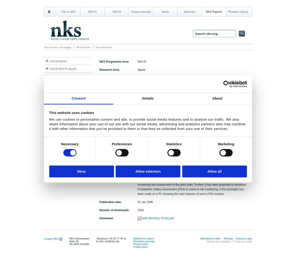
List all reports (58, 61)
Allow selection (147, 171)
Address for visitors (143, 238)
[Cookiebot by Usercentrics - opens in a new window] (227, 84)
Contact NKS (51, 238)
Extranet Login (244, 238)
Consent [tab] (79, 98)
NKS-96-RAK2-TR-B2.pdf (157, 218)
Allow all (214, 171)
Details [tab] (148, 98)
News (165, 11)
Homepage (65, 47)
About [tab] (217, 98)
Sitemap (228, 238)
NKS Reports (214, 11)
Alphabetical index (210, 238)
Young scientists (141, 11)
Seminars (190, 11)
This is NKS (68, 11)
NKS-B (117, 11)
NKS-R (92, 11)
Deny (81, 171)
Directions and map (143, 241)
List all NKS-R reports (63, 69)
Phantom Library (238, 11)
